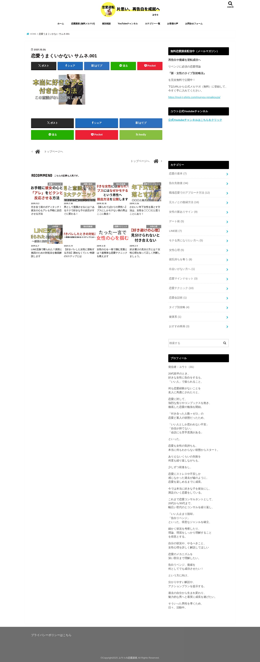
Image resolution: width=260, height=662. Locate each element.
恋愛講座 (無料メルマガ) (83, 23)
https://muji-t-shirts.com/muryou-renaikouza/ (194, 97)
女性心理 (176, 250)
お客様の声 (172, 23)
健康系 (175, 316)
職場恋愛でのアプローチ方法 (189, 192)
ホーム (60, 23)
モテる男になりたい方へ (186, 240)
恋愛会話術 (178, 297)
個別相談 (106, 23)
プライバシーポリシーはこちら (51, 635)
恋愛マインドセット (183, 278)
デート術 (176, 221)
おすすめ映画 (179, 326)
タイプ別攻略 (179, 307)
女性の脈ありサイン (183, 211)
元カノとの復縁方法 (184, 202)
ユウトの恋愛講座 (127, 657)
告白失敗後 (178, 183)
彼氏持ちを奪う (180, 259)
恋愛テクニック (181, 288)
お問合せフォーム (194, 23)
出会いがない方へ (182, 269)
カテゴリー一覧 (152, 23)
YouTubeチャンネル (128, 23)
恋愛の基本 (178, 173)
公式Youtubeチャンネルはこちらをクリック (195, 120)
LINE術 (175, 230)
